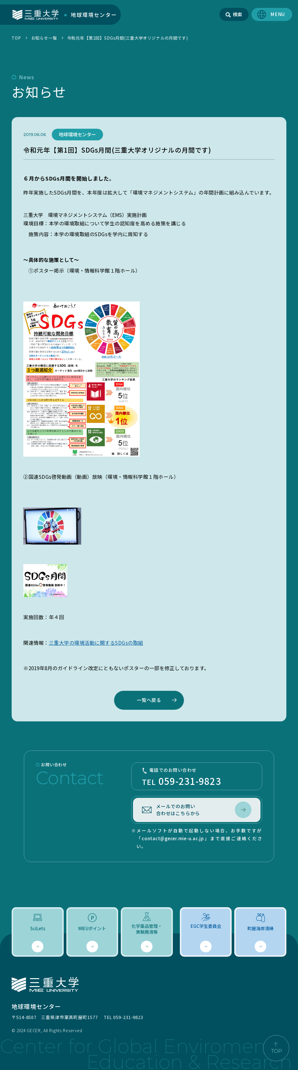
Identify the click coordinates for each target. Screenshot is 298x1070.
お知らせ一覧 (44, 38)
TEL (196, 777)
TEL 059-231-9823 (123, 1017)
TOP (16, 38)
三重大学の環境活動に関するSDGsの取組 (96, 642)
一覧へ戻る (149, 699)
